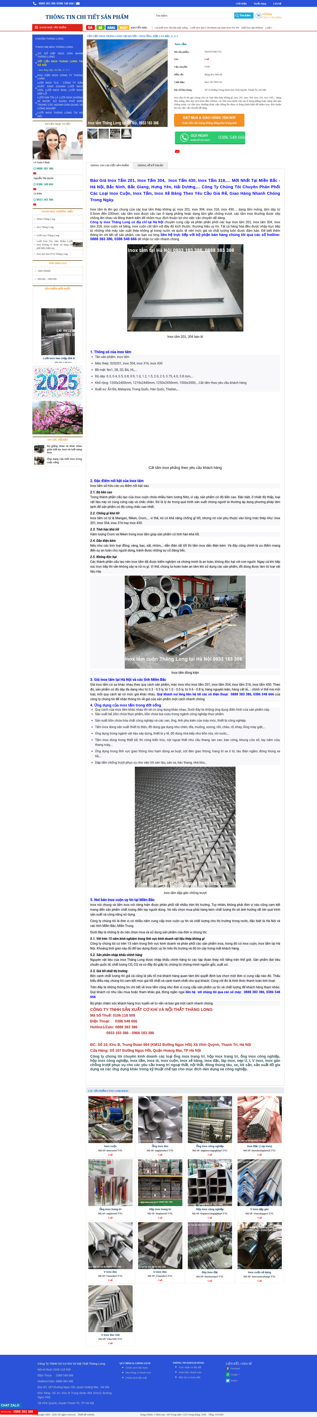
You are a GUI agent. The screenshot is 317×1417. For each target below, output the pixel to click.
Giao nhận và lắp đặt (190, 1367)
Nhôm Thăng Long (46, 219)
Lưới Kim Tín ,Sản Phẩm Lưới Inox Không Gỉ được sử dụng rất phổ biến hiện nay (55, 245)
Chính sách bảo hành (137, 1367)
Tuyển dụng (260, 3)
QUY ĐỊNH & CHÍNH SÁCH (134, 1363)
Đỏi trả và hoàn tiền (189, 1377)
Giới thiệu (241, 3)
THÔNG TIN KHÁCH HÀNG (188, 1362)
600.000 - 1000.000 (47, 279)
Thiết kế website (85, 1414)
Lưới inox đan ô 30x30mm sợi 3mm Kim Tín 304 (218, 27)
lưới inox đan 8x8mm (256, 27)
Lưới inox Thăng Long (48, 235)
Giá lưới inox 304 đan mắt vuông (175, 27)
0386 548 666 (232, 137)
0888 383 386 (47, 3)
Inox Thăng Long (45, 227)
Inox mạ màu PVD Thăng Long (52, 254)
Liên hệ (277, 3)
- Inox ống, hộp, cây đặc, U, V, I (53, 69)
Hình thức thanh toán (190, 1372)
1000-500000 (44, 271)
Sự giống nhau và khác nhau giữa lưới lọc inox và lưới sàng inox (64, 449)
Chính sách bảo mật (136, 1377)
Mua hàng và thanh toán (138, 1372)
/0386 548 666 (65, 3)
